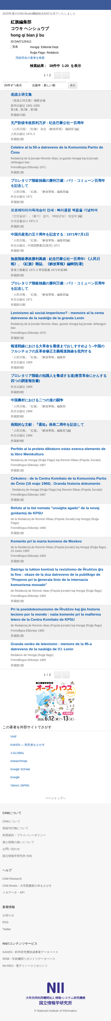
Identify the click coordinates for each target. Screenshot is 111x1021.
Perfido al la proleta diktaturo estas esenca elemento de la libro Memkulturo (58, 451)
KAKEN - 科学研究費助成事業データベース (30, 952)
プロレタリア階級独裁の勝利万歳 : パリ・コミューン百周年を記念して (58, 183)
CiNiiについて (11, 821)
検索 (96, 5)
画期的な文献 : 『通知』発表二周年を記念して (47, 424)
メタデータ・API (13, 892)
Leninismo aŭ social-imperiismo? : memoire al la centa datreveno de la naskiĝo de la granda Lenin (57, 315)
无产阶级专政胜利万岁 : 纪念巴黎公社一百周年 (47, 123)
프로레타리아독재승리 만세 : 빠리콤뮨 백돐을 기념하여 (54, 210)
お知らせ (8, 915)
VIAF (13, 736)
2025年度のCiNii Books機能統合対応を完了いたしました (39, 13)
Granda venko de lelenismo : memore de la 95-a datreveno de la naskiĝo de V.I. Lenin (51, 646)
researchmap (18, 761)
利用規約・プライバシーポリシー (24, 835)
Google (15, 777)
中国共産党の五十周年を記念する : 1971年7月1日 (50, 234)
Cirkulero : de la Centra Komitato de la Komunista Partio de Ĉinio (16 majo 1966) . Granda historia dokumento (58, 481)
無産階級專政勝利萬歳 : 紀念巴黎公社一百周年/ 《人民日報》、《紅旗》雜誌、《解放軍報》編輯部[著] (55, 261)
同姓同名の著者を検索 (30, 57)
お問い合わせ (11, 849)
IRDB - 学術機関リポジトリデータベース (28, 958)
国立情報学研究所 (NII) (17, 856)
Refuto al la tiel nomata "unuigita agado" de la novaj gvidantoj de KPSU (55, 510)
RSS (5, 922)
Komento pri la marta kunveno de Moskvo (46, 541)
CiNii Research (12, 878)
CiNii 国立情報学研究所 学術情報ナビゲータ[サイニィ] (18, 5)
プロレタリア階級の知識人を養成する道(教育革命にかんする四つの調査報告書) (59, 378)
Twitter (6, 929)
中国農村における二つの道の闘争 (37, 400)
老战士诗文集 (21, 94)
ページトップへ (55, 798)
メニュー (106, 5)
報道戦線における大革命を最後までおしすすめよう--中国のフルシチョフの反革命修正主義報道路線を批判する (57, 348)
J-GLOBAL (17, 753)
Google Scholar (20, 769)
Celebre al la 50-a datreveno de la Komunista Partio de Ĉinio (57, 149)
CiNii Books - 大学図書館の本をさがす (27, 885)
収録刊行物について (15, 828)
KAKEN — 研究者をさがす (27, 744)
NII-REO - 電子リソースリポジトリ (25, 965)
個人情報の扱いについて (18, 842)
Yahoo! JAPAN (19, 785)
